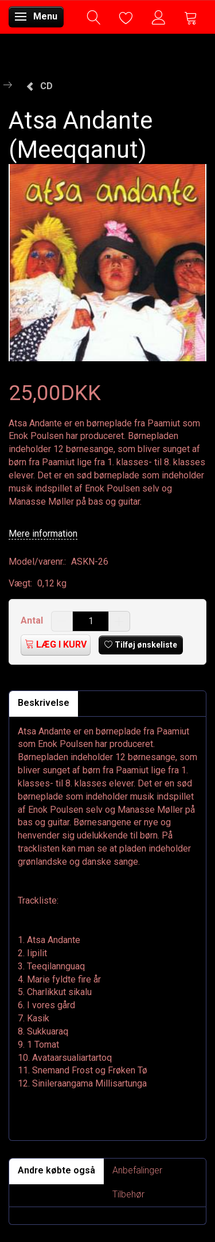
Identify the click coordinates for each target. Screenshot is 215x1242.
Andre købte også (56, 1170)
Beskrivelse (43, 702)
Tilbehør (128, 1194)
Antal (33, 620)
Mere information (43, 533)
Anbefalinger (137, 1170)
